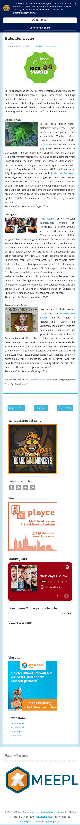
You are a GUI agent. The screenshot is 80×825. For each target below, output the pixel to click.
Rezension (52, 46)
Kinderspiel (16, 735)
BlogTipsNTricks (29, 821)
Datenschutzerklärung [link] (24, 12)
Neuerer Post (16, 408)
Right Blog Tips (51, 821)
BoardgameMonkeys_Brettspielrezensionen (40, 812)
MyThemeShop (42, 816)
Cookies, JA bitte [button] (40, 20)
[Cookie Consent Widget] (40, 16)
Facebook (11, 487)
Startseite (41, 408)
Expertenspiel (18, 723)
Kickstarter (41, 46)
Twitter (25, 487)
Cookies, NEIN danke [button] (40, 27)
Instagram (32, 487)
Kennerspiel (17, 731)
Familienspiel (17, 727)
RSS (18, 487)
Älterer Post (64, 408)
